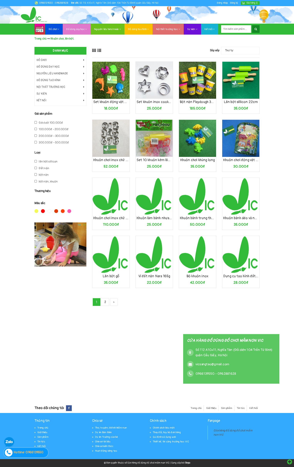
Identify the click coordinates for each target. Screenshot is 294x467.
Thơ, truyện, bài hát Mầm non (111, 427)
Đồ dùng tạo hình (138, 29)
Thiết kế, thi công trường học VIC (171, 441)
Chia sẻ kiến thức (104, 446)
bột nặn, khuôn (46, 181)
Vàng (36, 211)
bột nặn (41, 175)
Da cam (63, 211)
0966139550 (46, 3)
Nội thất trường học (168, 29)
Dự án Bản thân (103, 432)
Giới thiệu (211, 408)
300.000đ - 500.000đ (51, 142)
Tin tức (241, 408)
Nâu (56, 211)
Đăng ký (234, 3)
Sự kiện (192, 29)
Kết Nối (253, 408)
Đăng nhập (222, 3)
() (252, 3)
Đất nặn (41, 168)
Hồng (69, 211)
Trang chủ (196, 408)
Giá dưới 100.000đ (48, 123)
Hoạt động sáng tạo (106, 450)
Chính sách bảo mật (164, 427)
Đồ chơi (54, 29)
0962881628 (61, 3)
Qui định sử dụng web (164, 437)
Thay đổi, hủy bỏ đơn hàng (167, 432)
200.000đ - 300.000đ (51, 136)
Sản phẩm (226, 408)
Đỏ (43, 211)
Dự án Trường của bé (106, 437)
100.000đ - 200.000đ (51, 129)
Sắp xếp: (215, 50)
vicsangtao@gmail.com (212, 364)
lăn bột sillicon (46, 161)
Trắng (49, 211)
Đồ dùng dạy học (76, 29)
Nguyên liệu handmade (107, 29)
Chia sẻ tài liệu (102, 441)
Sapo (187, 462)
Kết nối (210, 29)
